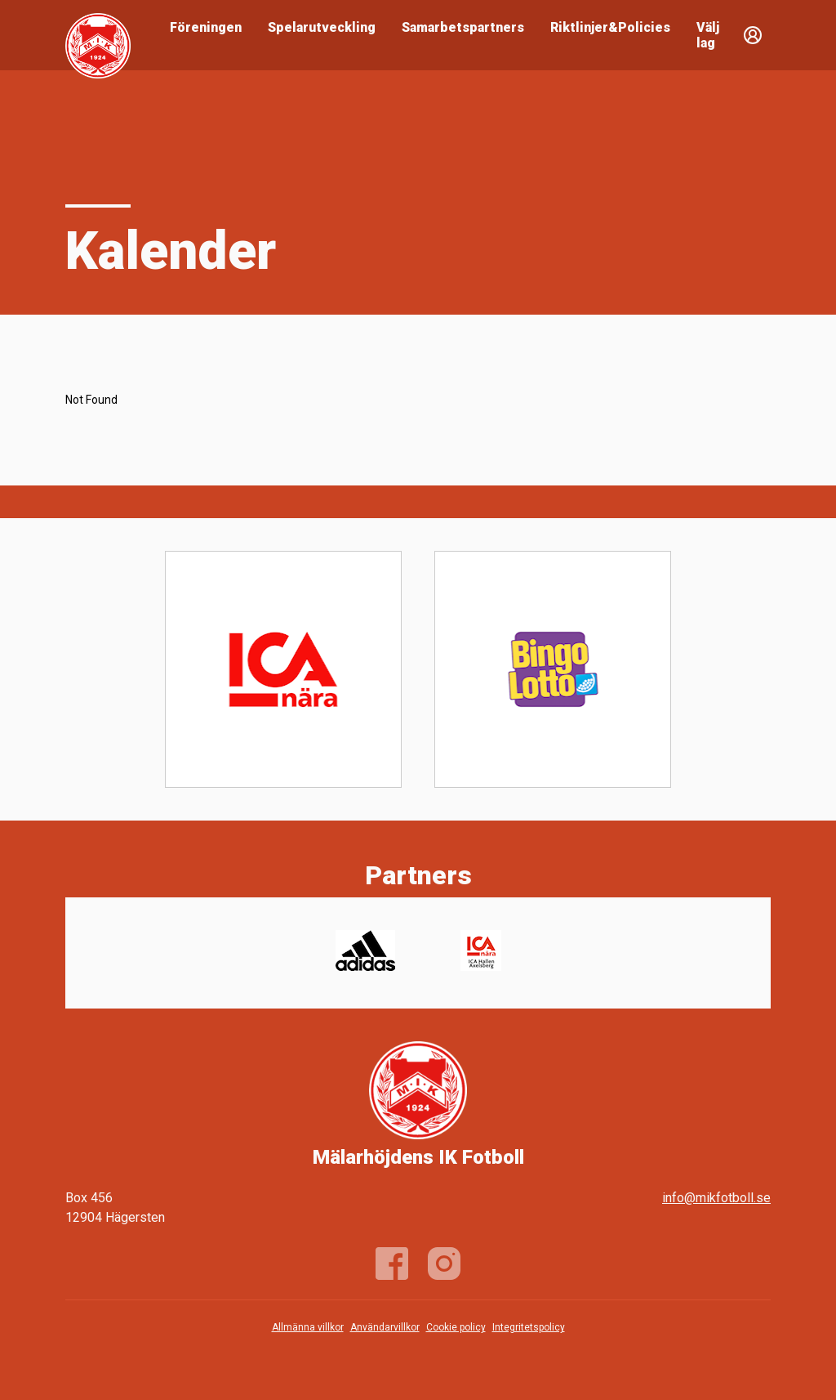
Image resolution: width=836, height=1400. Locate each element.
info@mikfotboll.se (716, 1197)
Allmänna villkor (308, 1327)
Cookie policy (456, 1327)
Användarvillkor (385, 1327)
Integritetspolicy (528, 1327)
